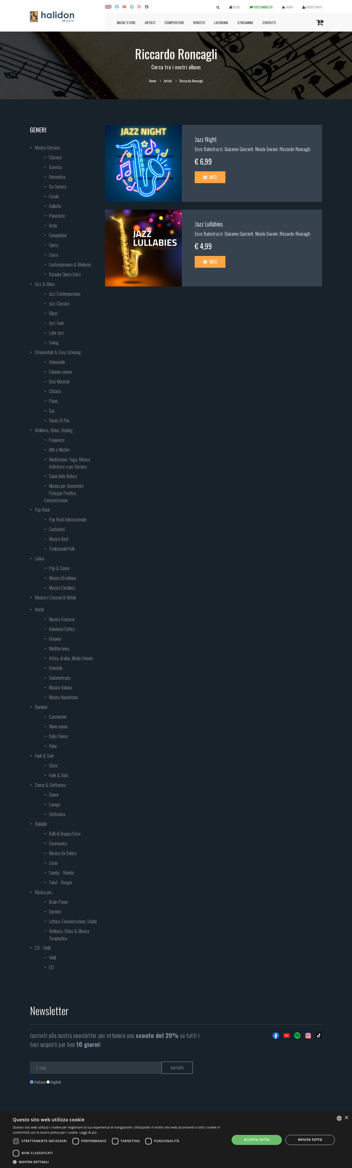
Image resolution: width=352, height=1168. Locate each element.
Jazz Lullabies (209, 223)
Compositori (174, 22)
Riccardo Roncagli (294, 149)
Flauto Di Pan (59, 420)
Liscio (53, 862)
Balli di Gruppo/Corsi (64, 833)
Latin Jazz (56, 332)
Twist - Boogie (60, 882)
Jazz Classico (59, 303)
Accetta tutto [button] (257, 1139)
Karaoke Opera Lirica (65, 274)
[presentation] (69, 1105)
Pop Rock (42, 509)
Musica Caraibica (62, 587)
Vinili (52, 957)
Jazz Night (206, 139)
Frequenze (57, 440)
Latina (39, 558)
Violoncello (57, 362)
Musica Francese (62, 619)
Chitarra (55, 391)
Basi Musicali (59, 381)
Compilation (58, 235)
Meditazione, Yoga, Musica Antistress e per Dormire (69, 463)
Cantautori (57, 529)
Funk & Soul (44, 755)
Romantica (57, 176)
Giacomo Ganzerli (239, 149)
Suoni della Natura (63, 476)
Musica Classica (47, 147)
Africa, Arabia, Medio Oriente (71, 658)
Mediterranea (59, 648)
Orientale (56, 668)
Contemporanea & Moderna (70, 264)
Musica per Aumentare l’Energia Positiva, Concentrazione (64, 492)
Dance (54, 794)
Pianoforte (57, 215)
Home (152, 80)
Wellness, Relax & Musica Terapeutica (69, 935)
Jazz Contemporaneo (64, 293)
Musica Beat (58, 539)
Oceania (55, 638)
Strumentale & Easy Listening (58, 352)
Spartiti (199, 22)
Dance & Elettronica (50, 784)
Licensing (221, 22)
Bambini (41, 707)
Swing (54, 342)
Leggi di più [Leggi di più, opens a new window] (88, 1132)
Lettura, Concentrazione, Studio (73, 921)
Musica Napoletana (63, 697)
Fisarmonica (58, 843)
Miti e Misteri (59, 449)
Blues (53, 313)
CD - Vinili (42, 947)
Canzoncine (57, 716)
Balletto (55, 206)
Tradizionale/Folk (62, 548)
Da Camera (57, 186)
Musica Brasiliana (62, 578)
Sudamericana (59, 677)
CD (51, 967)
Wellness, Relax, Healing (54, 430)
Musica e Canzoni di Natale (55, 597)
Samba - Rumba (61, 872)
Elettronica (57, 814)
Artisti (150, 22)
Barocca (55, 167)
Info (210, 177)
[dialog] (176, 1140)
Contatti (269, 22)
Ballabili (41, 823)
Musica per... (44, 892)
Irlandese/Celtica (62, 629)
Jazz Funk (56, 323)
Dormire (55, 911)
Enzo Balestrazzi (209, 149)
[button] (118, 1161)
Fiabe (53, 746)
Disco (53, 765)
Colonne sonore (60, 371)
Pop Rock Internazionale (67, 519)
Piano (53, 401)
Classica (55, 157)
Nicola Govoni (266, 149)
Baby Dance (58, 736)
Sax (52, 410)
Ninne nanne (58, 726)
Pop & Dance (59, 568)
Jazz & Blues (45, 284)
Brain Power (58, 901)
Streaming (245, 22)
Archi (53, 225)
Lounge (54, 804)
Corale (54, 196)
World (39, 609)
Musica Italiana (60, 687)
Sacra (53, 254)
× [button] (346, 1118)
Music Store (126, 22)
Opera (53, 245)
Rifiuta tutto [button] (310, 1139)
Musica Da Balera (62, 853)
